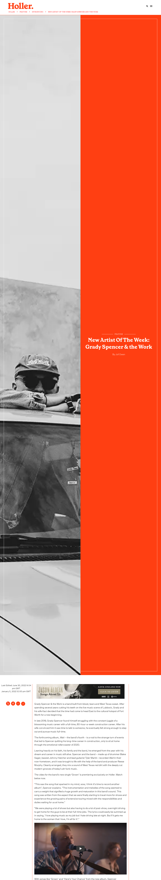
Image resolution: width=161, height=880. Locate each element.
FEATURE (23, 12)
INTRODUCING (37, 12)
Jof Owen (120, 354)
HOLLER (12, 12)
